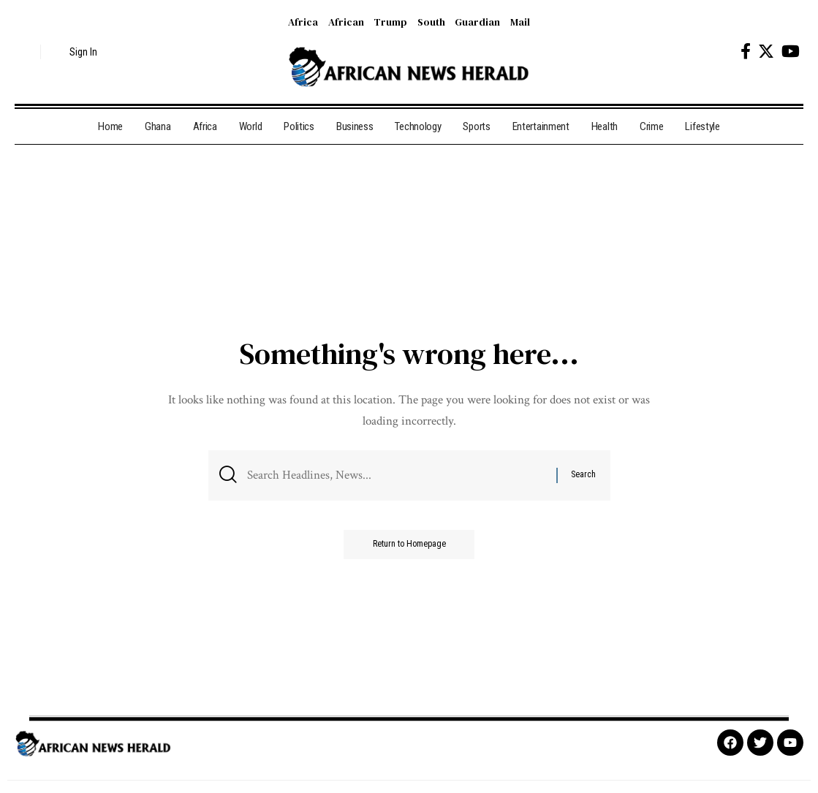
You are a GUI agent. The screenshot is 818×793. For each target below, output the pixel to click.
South (431, 22)
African (346, 22)
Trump (390, 22)
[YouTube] (790, 51)
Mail (520, 22)
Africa (303, 22)
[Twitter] (766, 51)
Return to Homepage (409, 544)
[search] (25, 52)
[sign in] (75, 52)
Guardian (477, 22)
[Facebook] (745, 51)
